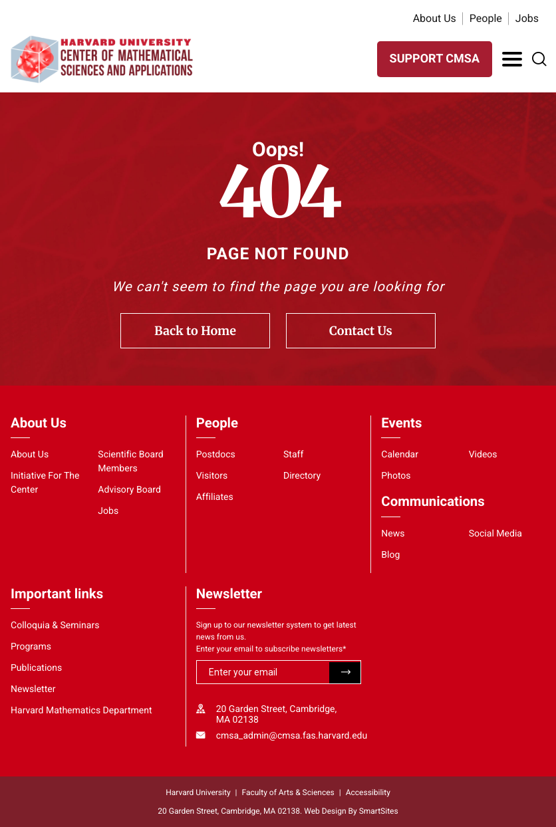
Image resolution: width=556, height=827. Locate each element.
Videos (483, 454)
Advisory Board (129, 490)
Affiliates (214, 497)
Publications (36, 668)
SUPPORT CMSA (435, 59)
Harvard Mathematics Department (81, 710)
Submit (344, 672)
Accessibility (368, 792)
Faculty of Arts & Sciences (288, 792)
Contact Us (360, 330)
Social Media (495, 534)
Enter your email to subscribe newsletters (271, 648)
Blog (390, 555)
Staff (293, 454)
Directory (302, 476)
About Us (434, 18)
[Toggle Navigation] (512, 59)
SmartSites (378, 811)
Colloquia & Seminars (55, 625)
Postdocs (215, 454)
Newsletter (33, 689)
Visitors (212, 476)
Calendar (399, 454)
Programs (31, 647)
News (392, 534)
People (486, 18)
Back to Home (195, 330)
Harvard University (198, 792)
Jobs (527, 18)
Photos (395, 476)
